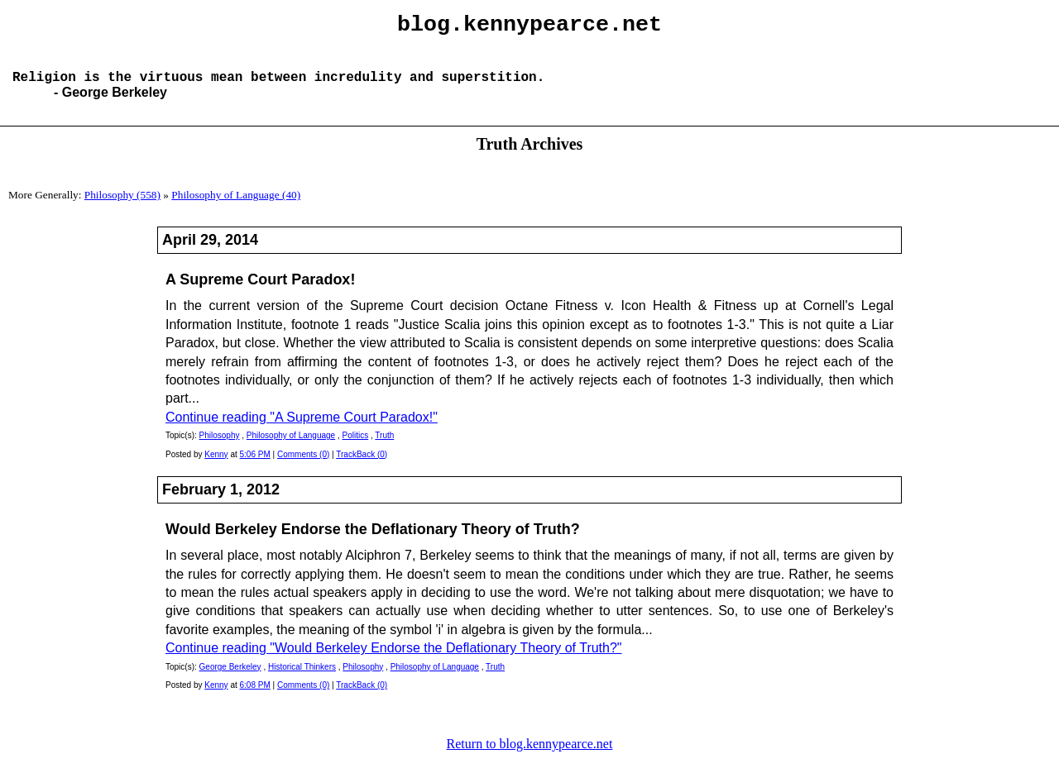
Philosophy (219, 448)
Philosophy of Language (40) (235, 208)
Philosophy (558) (122, 208)
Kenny (216, 467)
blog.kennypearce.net (529, 27)
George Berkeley (230, 680)
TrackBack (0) (361, 467)
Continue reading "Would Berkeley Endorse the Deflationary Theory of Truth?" (393, 661)
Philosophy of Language (291, 448)
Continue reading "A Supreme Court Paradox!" (301, 430)
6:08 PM (255, 698)
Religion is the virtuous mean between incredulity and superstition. (278, 89)
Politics (355, 448)
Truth (384, 448)
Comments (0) (303, 467)
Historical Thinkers (302, 680)
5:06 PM (255, 467)
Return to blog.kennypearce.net (530, 757)
